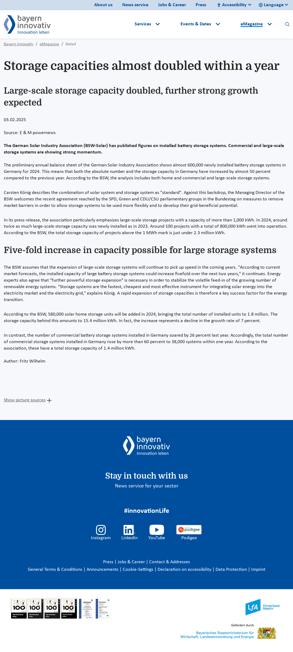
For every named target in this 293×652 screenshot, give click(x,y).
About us (103, 5)
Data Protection (232, 569)
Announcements (103, 569)
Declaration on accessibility (185, 569)
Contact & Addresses (169, 562)
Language (271, 5)
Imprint (258, 569)
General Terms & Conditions (55, 569)
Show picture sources (25, 400)
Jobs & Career (172, 5)
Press (201, 5)
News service (135, 5)
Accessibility (232, 5)
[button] (170, 24)
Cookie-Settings (138, 569)
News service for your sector (146, 486)
